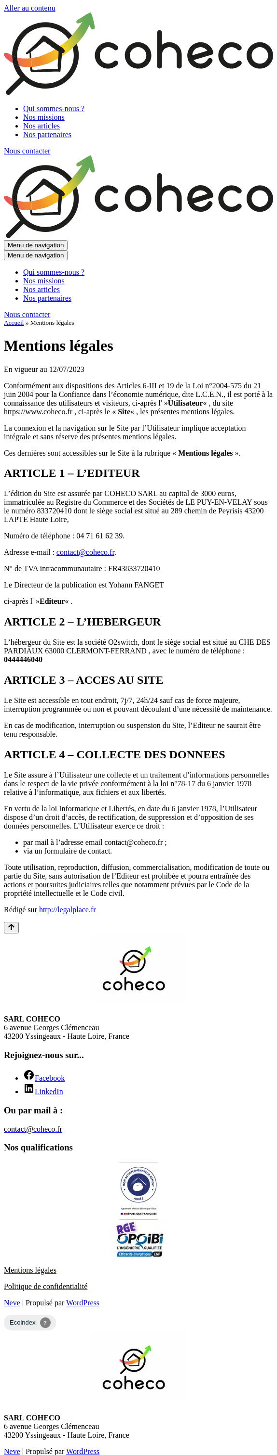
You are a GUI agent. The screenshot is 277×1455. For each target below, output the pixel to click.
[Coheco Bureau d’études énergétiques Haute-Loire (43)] (138, 92)
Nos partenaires (47, 134)
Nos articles (41, 126)
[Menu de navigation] (36, 245)
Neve (12, 1303)
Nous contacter (27, 151)
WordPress (82, 1303)
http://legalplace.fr (66, 910)
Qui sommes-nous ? (53, 108)
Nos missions (44, 117)
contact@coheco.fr (85, 552)
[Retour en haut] (11, 927)
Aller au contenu (29, 8)
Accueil (14, 322)
